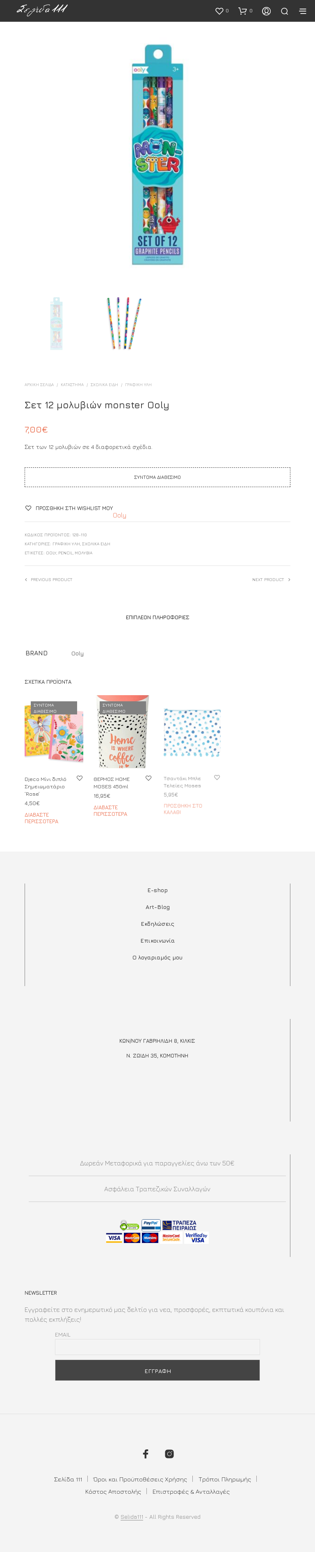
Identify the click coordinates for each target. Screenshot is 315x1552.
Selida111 (132, 1516)
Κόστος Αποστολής (113, 1491)
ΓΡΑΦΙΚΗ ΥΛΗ (138, 384)
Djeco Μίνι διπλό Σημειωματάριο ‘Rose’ (45, 786)
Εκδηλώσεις (157, 923)
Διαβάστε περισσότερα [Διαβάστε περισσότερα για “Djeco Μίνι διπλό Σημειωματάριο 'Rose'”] (41, 817)
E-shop (157, 889)
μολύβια (83, 552)
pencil (65, 552)
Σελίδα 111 (68, 1479)
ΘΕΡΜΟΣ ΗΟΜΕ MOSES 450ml (113, 780)
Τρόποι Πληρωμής (225, 1479)
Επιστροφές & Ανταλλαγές (191, 1491)
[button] (222, 11)
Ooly (119, 515)
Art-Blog (158, 906)
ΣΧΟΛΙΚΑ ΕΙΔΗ (104, 384)
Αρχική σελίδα (39, 384)
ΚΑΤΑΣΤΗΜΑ (72, 384)
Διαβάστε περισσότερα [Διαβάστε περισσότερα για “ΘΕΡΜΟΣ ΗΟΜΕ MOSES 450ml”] (111, 807)
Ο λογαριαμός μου (157, 957)
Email (63, 1334)
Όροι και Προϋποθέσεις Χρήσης (140, 1479)
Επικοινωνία (157, 940)
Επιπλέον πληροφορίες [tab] (157, 617)
